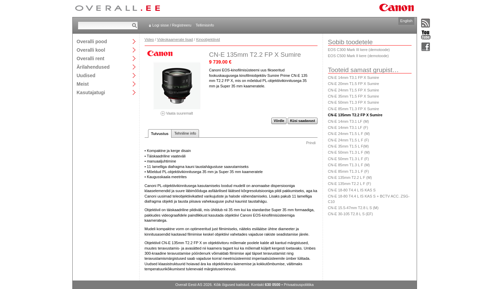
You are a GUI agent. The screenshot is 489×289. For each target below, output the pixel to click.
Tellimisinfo (205, 25)
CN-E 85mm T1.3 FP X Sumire (353, 109)
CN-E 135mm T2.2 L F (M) (350, 177)
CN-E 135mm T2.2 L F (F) (349, 184)
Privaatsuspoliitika (299, 285)
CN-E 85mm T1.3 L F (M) (349, 165)
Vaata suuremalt (177, 111)
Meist (83, 83)
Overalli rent (91, 58)
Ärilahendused (93, 66)
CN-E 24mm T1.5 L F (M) (349, 134)
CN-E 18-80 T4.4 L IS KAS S (352, 190)
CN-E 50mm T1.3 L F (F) (348, 159)
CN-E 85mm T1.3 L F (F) (348, 171)
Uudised (86, 75)
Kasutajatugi (91, 92)
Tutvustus (160, 134)
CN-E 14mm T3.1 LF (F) (348, 127)
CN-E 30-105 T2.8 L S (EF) (350, 214)
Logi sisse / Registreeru (172, 25)
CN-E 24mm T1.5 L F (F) (348, 140)
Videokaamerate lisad (175, 39)
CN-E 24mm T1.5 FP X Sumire (353, 90)
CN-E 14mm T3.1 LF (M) (348, 121)
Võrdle (279, 121)
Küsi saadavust (302, 121)
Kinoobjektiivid (208, 39)
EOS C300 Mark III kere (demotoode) (359, 50)
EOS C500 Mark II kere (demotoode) (358, 56)
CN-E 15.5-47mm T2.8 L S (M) (353, 208)
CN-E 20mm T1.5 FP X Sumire (353, 84)
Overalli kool (91, 49)
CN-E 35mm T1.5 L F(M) (348, 146)
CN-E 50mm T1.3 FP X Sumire (353, 102)
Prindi (310, 143)
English (406, 21)
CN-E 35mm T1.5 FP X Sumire (353, 96)
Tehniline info (185, 133)
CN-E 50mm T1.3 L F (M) (349, 152)
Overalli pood (92, 41)
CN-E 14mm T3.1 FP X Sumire (353, 77)
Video (149, 39)
